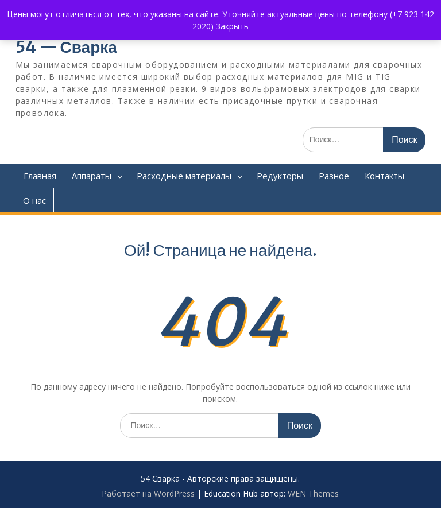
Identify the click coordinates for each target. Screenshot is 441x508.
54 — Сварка (66, 47)
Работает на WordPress (148, 493)
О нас (34, 200)
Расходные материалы (184, 175)
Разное (334, 175)
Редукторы (280, 175)
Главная (40, 175)
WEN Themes (313, 493)
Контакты (384, 175)
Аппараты (91, 175)
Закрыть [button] (232, 26)
